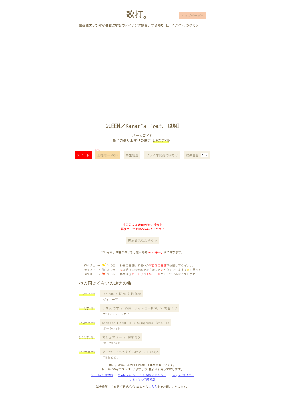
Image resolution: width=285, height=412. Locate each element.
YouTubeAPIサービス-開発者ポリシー (142, 375)
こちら (152, 386)
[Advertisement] (142, 69)
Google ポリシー (183, 375)
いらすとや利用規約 (142, 379)
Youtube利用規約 (102, 375)
